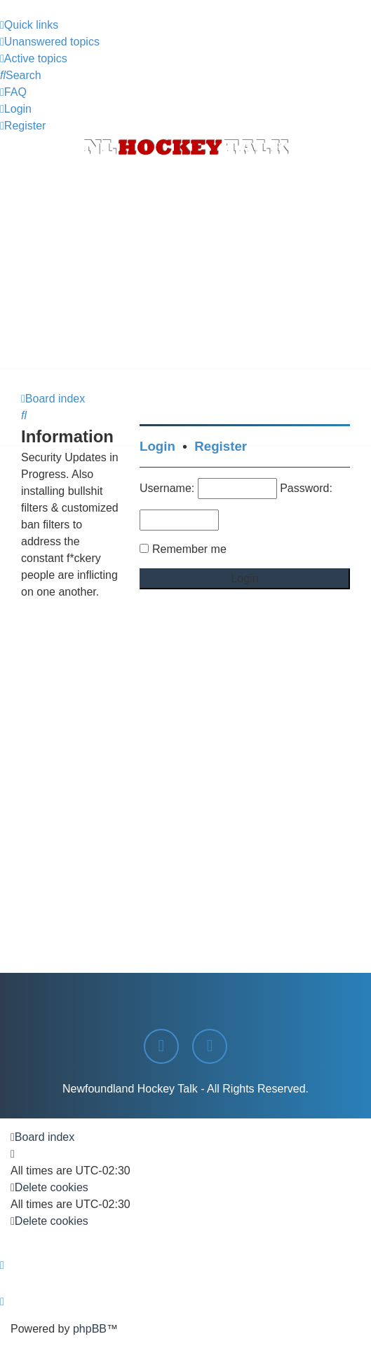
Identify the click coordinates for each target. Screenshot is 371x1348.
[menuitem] (50, 42)
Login (157, 446)
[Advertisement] (185, 265)
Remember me (189, 549)
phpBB (90, 1329)
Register (220, 446)
